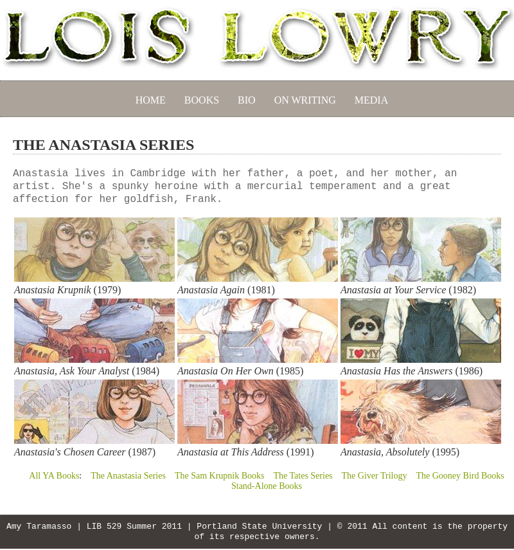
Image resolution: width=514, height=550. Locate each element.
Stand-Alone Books (266, 486)
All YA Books (54, 476)
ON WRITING (305, 100)
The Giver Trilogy (374, 476)
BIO (247, 100)
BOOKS (201, 100)
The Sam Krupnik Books (220, 476)
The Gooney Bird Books (460, 476)
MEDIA (371, 100)
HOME (151, 100)
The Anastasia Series (128, 476)
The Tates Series (302, 476)
